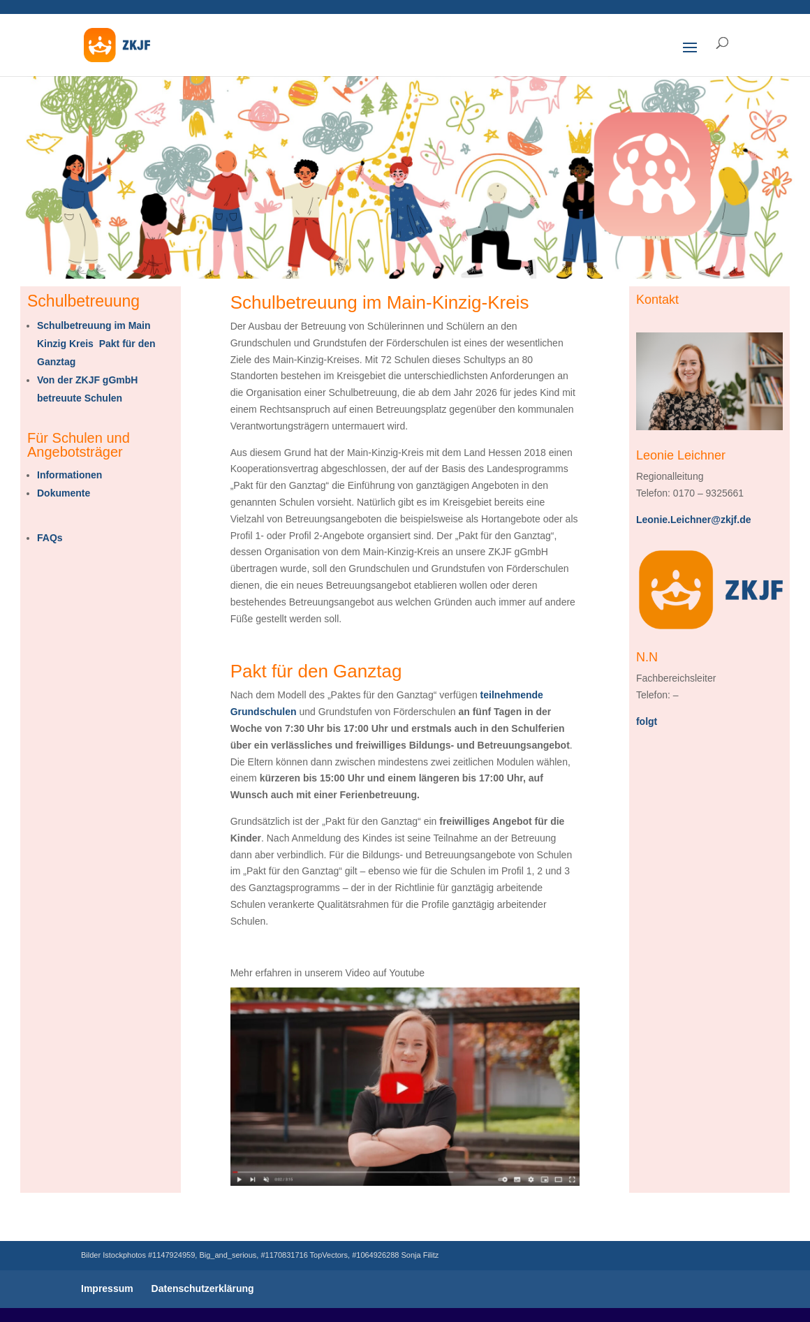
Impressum (107, 1288)
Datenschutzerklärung (203, 1288)
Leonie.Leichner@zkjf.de (693, 519)
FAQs (50, 537)
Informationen (69, 474)
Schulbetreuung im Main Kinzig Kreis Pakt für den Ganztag (96, 343)
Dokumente (63, 493)
